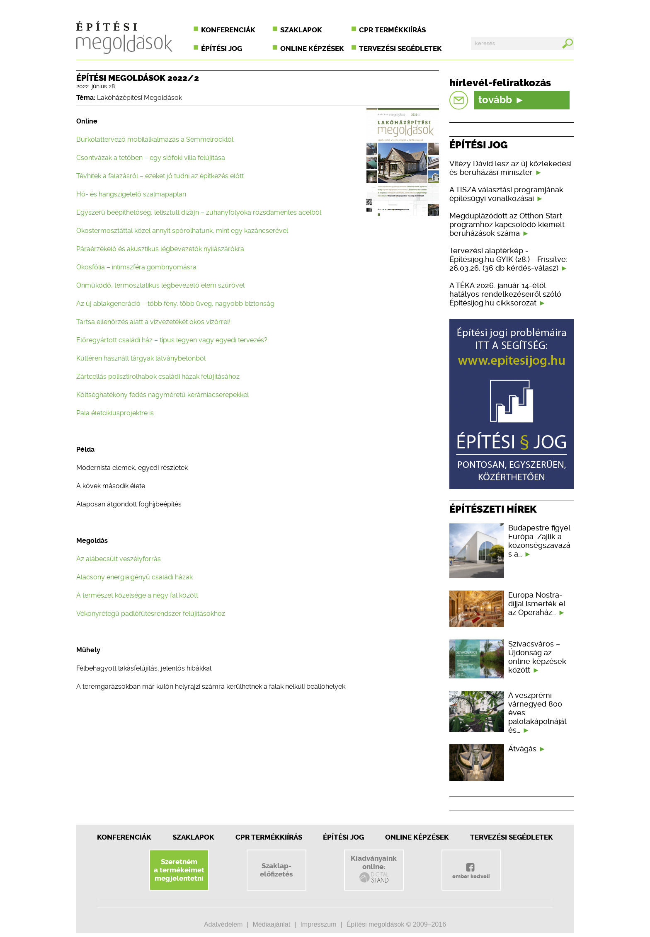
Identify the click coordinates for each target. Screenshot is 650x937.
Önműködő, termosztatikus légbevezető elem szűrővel (160, 285)
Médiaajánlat (271, 924)
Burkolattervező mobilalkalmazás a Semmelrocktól (154, 139)
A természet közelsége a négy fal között (137, 595)
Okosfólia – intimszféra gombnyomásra (136, 267)
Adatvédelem (223, 924)
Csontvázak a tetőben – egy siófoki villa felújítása (150, 158)
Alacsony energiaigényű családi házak (134, 577)
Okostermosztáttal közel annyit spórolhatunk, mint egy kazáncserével (182, 231)
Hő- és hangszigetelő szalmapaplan (131, 194)
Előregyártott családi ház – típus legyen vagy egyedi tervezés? (171, 340)
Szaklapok (301, 30)
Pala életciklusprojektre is (115, 413)
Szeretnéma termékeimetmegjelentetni (179, 869)
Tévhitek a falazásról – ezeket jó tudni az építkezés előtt (160, 176)
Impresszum (318, 924)
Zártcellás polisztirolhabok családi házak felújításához (158, 376)
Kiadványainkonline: (374, 869)
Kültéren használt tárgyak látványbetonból (141, 358)
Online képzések (312, 48)
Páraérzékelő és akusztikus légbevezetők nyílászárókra (160, 249)
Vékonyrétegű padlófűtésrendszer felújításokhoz (150, 613)
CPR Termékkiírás (268, 837)
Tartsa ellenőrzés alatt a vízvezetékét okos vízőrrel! (153, 322)
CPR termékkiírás (392, 30)
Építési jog (221, 48)
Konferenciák (228, 30)
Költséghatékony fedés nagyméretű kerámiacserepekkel (162, 395)
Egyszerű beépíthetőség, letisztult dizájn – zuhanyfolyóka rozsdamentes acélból (198, 212)
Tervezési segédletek (400, 48)
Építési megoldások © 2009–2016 (396, 924)
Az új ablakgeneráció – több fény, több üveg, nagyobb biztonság (175, 303)
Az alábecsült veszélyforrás (118, 559)
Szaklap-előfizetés (276, 870)
